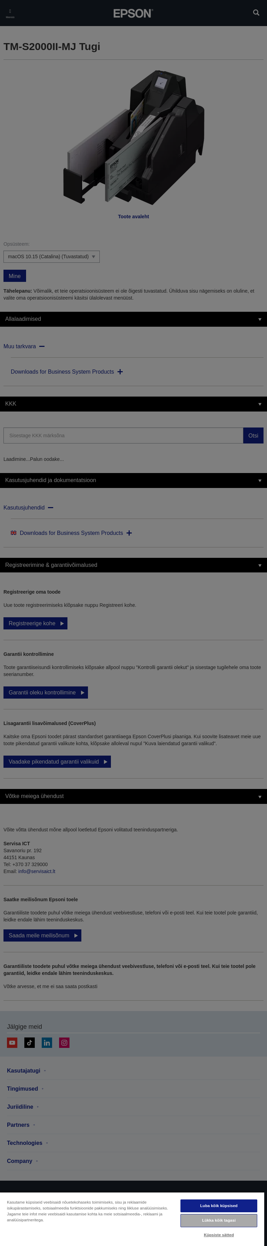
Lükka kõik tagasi (219, 1220)
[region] (132, 1219)
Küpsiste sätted (219, 1235)
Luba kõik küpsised (219, 1206)
